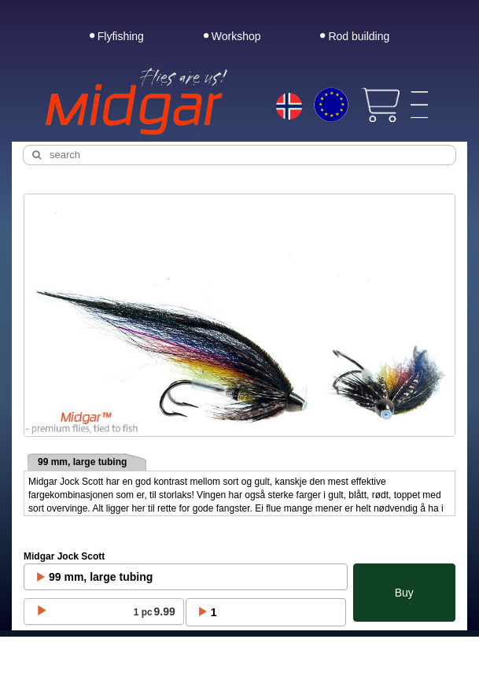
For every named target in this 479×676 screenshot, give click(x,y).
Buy (404, 592)
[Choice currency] (331, 104)
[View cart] (380, 104)
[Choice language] (289, 107)
